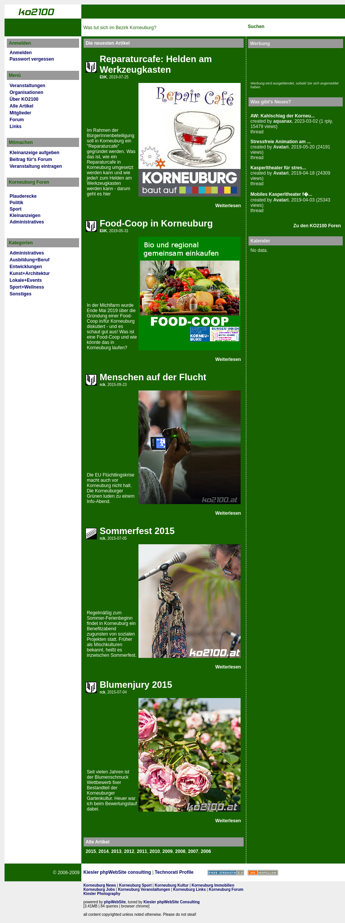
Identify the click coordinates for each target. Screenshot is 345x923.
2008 (180, 851)
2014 (103, 851)
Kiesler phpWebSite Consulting (171, 902)
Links (15, 126)
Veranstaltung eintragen (35, 166)
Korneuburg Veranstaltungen (144, 889)
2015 (90, 851)
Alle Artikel (21, 106)
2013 (116, 851)
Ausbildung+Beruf (29, 259)
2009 (167, 851)
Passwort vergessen (31, 59)
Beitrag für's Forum (30, 159)
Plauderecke (23, 196)
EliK (103, 77)
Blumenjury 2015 (135, 684)
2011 (142, 851)
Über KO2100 (23, 99)
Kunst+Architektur (29, 273)
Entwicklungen (25, 266)
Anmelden (20, 52)
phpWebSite (115, 902)
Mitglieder (20, 113)
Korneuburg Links (189, 889)
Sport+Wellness (26, 287)
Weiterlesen (228, 205)
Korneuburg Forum (226, 889)
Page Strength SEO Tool (226, 872)
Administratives (26, 222)
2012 (129, 851)
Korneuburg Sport (135, 885)
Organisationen (26, 92)
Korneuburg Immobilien (213, 885)
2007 (193, 851)
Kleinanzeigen (24, 215)
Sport (15, 209)
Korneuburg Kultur (171, 885)
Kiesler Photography (101, 894)
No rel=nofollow (263, 872)
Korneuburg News (99, 885)
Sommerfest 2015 (136, 531)
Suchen (256, 26)
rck (102, 385)
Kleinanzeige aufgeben (34, 152)
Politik (16, 202)
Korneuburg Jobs (99, 889)
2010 (154, 851)
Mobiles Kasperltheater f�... (281, 194)
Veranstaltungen (27, 85)
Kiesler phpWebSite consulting (117, 872)
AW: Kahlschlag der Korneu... (282, 116)
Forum (16, 119)
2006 (206, 851)
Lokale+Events (25, 280)
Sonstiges (20, 294)
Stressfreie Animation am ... (280, 141)
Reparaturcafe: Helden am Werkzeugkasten (155, 64)
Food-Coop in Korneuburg (156, 223)
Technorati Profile (174, 872)
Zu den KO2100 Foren (317, 225)
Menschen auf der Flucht (152, 377)
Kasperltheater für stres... (278, 167)
